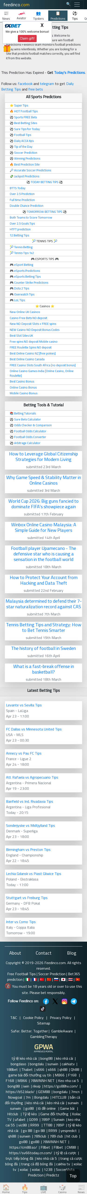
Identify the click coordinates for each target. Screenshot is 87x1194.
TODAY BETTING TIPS (45, 182)
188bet (12, 1069)
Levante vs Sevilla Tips (24, 705)
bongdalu (37, 1063)
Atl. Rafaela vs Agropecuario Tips (32, 777)
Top (73, 1175)
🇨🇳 (49, 979)
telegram (47, 83)
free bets (35, 89)
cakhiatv (68, 1063)
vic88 (22, 1125)
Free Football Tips (21, 973)
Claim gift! (27, 38)
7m (28, 1097)
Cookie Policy (33, 1017)
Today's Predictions (69, 72)
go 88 (27, 1130)
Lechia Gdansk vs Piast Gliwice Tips (33, 873)
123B (48, 1169)
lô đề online (47, 1108)
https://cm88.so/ (23, 1147)
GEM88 (44, 1091)
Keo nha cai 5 (69, 1080)
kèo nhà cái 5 (47, 1158)
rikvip (37, 1086)
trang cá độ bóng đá (37, 1163)
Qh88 (75, 1069)
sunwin (52, 1063)
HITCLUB (59, 1097)
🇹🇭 (70, 979)
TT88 (47, 1125)
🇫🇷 (34, 979)
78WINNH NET (43, 1080)
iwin (26, 1086)
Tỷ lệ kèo (30, 1113)
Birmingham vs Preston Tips (28, 849)
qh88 (63, 1069)
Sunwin (58, 1119)
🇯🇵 (63, 979)
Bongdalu (41, 1097)
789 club (56, 1136)
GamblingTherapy (43, 1036)
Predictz (52, 1175)
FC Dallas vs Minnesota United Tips (34, 729)
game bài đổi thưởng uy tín (29, 1075)
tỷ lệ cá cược (66, 1152)
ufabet (20, 1119)
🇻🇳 (77, 979)
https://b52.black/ (20, 1091)
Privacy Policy (60, 1017)
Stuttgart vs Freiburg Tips (27, 897)
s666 (40, 1069)
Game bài (67, 1108)
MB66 (59, 1075)
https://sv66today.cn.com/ (30, 1152)
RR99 (35, 1125)
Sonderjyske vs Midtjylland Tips (30, 825)
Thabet (27, 1069)
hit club (71, 1136)
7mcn (75, 1091)
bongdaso (18, 1063)
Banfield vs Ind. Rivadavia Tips (29, 801)
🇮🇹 (27, 979)
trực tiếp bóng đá (19, 1158)
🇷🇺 (56, 979)
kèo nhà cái (64, 1058)
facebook (25, 83)
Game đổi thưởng (54, 1113)
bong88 (46, 1058)
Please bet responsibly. (47, 992)
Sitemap (43, 1023)
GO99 (33, 1119)
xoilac (24, 1169)
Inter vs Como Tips (21, 921)
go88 (30, 1108)
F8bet (45, 1147)
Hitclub (13, 1113)
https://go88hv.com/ (61, 1086)
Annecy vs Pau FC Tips (24, 753)
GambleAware (62, 1031)
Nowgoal (15, 1097)
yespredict (69, 1130)
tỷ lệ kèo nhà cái (24, 1058)
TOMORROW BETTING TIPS (44, 211)
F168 (72, 1075)
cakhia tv (63, 1163)
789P (45, 1119)
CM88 (71, 1147)
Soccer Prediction (51, 973)
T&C (13, 1017)
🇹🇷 (41, 979)
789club (40, 1136)
